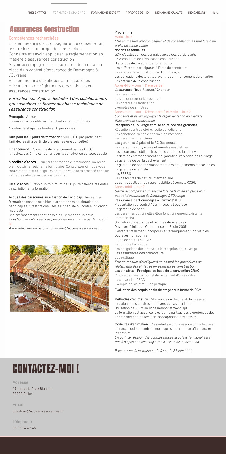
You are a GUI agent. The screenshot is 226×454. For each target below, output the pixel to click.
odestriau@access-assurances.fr (76, 228)
